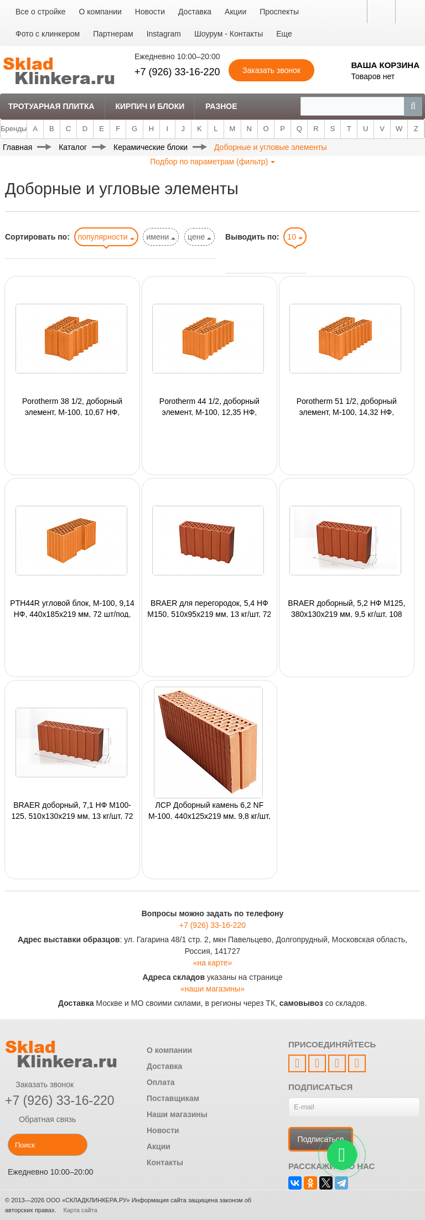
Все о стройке (40, 11)
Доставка (194, 11)
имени (160, 236)
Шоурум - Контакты (228, 33)
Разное (221, 106)
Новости (150, 11)
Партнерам (113, 33)
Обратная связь (40, 1119)
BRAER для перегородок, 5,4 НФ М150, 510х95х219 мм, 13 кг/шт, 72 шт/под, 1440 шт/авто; (209, 608)
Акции (235, 11)
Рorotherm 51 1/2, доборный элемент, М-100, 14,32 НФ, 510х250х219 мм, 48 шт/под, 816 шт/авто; (346, 406)
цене (199, 236)
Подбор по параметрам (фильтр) (212, 161)
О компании (100, 11)
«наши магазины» (212, 988)
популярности (106, 236)
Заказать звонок (39, 1084)
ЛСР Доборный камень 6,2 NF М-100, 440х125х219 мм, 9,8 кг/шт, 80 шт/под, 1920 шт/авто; (209, 810)
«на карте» (212, 962)
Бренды (14, 128)
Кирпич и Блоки (149, 106)
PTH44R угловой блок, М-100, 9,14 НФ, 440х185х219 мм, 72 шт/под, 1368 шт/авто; (72, 608)
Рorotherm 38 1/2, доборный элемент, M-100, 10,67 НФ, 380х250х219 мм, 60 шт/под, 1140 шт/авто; (72, 406)
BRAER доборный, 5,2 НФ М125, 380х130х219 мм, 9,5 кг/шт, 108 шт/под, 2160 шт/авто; (346, 608)
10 (294, 236)
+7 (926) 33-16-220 (177, 71)
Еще (284, 33)
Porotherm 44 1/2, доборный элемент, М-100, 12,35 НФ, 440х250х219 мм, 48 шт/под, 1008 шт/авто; (209, 406)
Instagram (164, 33)
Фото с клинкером (47, 33)
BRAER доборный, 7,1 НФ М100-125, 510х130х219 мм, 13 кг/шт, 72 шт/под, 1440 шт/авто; (72, 810)
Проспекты (279, 11)
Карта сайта (80, 1210)
